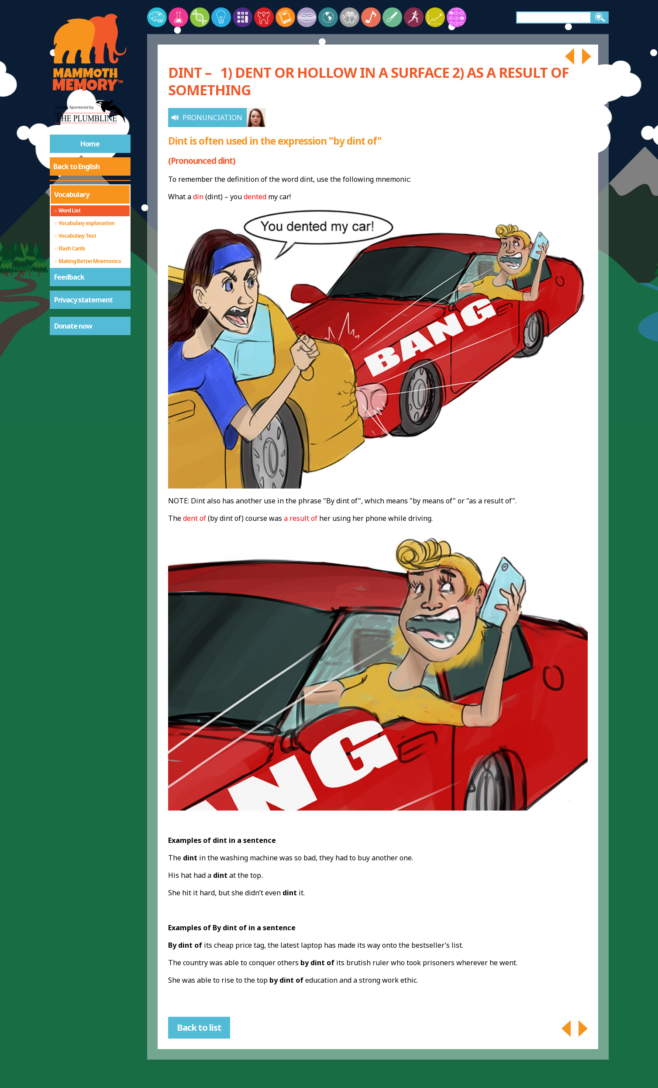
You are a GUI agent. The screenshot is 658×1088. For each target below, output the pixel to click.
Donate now (73, 326)
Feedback (69, 277)
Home (90, 144)
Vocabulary (71, 194)
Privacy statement (83, 300)
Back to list (199, 1027)
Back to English (76, 166)
